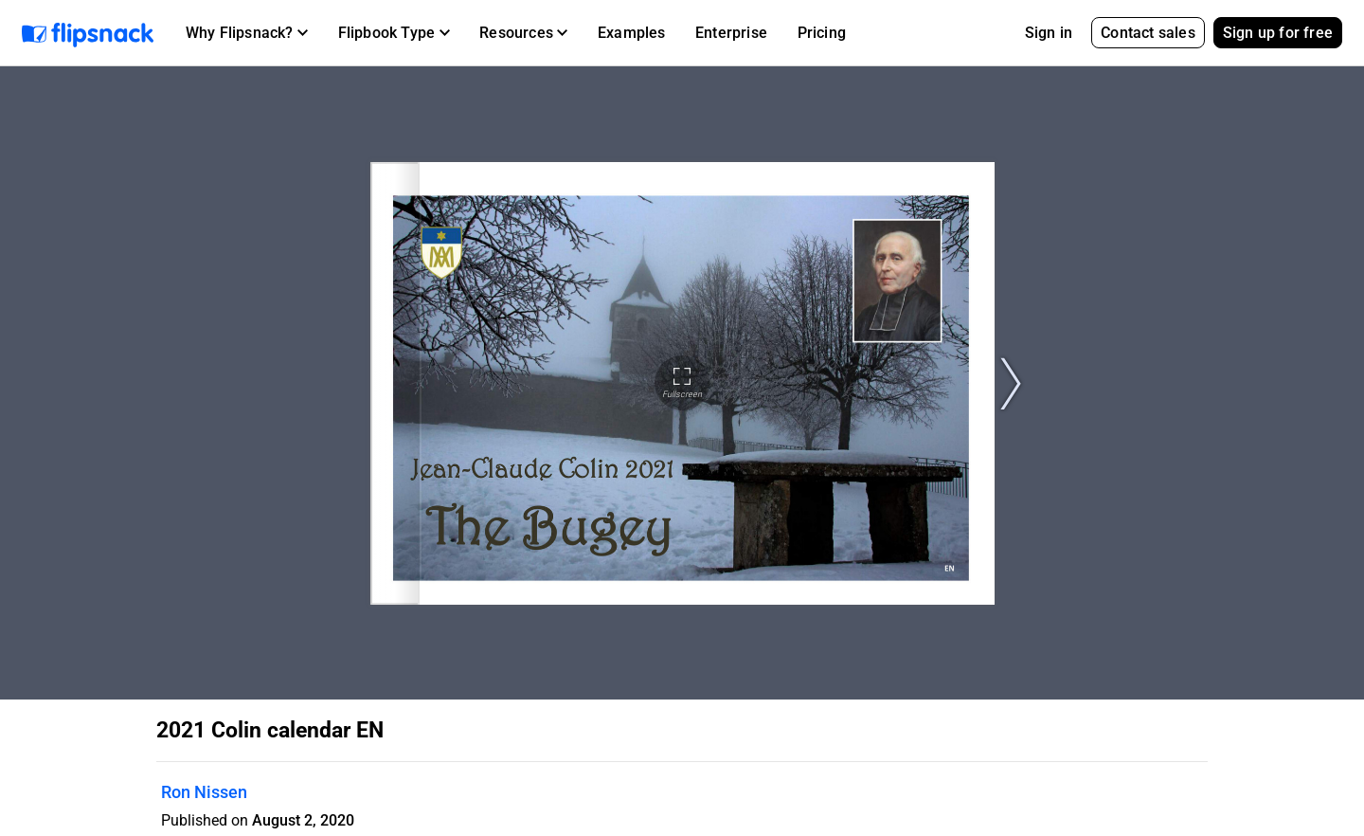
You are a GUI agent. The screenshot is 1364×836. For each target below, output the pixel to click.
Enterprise (731, 33)
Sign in (1048, 33)
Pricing (822, 33)
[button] (246, 33)
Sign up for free (1278, 33)
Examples (632, 33)
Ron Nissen (204, 792)
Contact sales (1148, 33)
